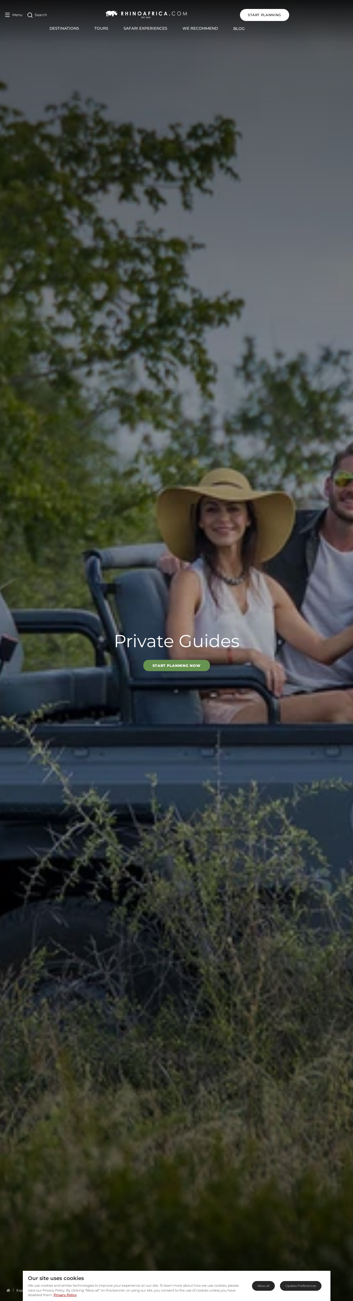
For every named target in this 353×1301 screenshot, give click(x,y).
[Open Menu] (13, 15)
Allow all (263, 1286)
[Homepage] (8, 1290)
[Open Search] (37, 15)
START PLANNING (323, 15)
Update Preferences (300, 1286)
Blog (268, 28)
